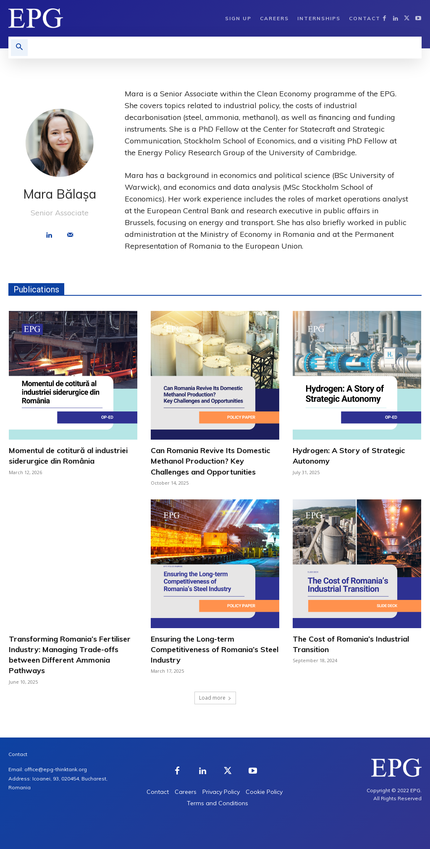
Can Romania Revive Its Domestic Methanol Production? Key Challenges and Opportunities (210, 461)
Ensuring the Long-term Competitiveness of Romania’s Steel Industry (214, 649)
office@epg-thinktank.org (55, 769)
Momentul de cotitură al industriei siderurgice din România (68, 456)
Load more (215, 697)
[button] (19, 47)
